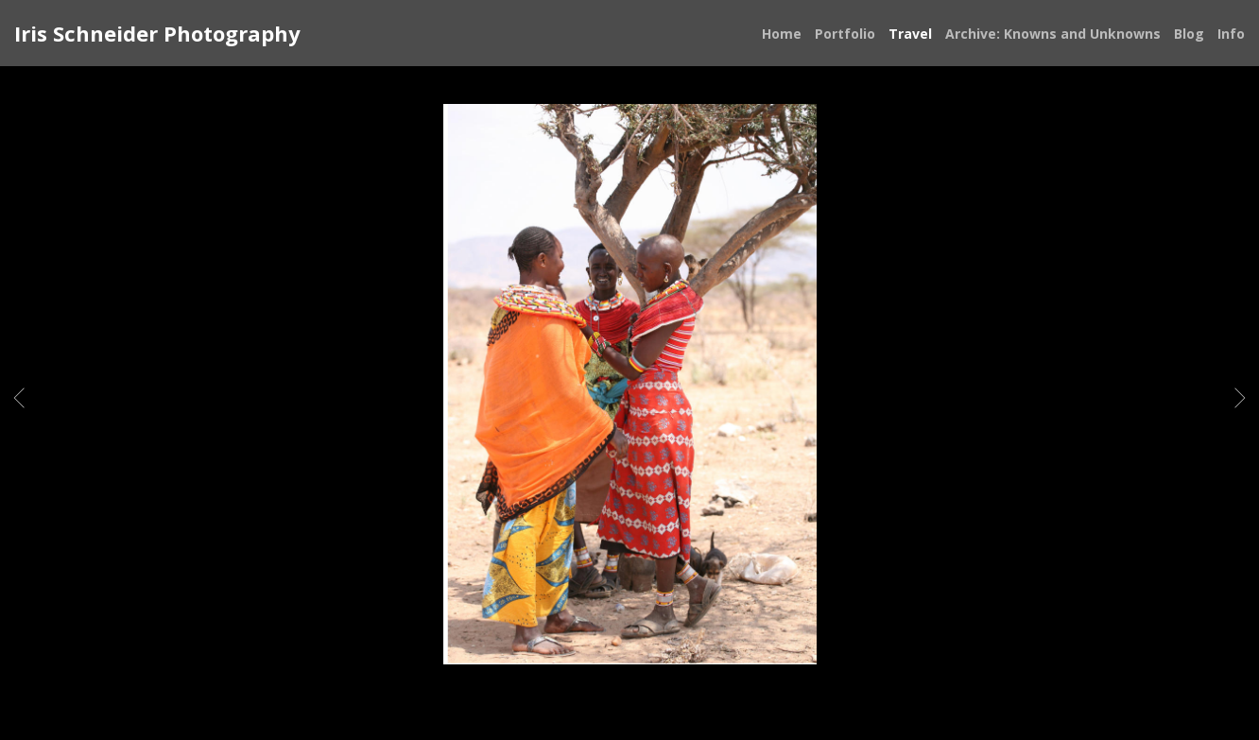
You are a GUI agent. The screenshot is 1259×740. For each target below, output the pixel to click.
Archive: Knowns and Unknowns (1053, 34)
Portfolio (845, 34)
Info (1231, 34)
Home (782, 34)
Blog (1189, 34)
